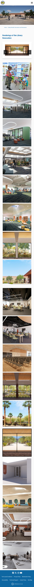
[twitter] (16, 573)
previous (6, 52)
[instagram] (18, 573)
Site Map (30, 580)
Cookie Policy (23, 580)
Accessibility (5, 580)
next (29, 52)
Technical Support (13, 580)
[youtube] (21, 573)
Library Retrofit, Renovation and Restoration (17, 27)
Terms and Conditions (7, 576)
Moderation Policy (26, 576)
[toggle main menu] (32, 2)
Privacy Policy (17, 576)
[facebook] (13, 573)
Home (5, 27)
